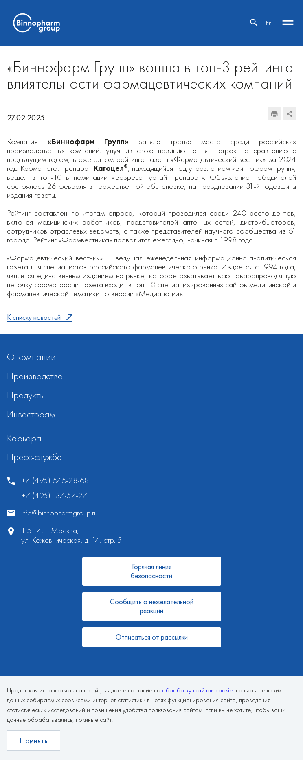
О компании (31, 356)
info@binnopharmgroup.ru (59, 513)
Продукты (26, 395)
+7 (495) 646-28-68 (55, 480)
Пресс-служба (34, 456)
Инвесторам (31, 414)
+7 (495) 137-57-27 (54, 495)
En (269, 23)
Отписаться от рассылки (152, 637)
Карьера (24, 438)
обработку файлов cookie (197, 690)
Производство (35, 375)
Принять (34, 740)
